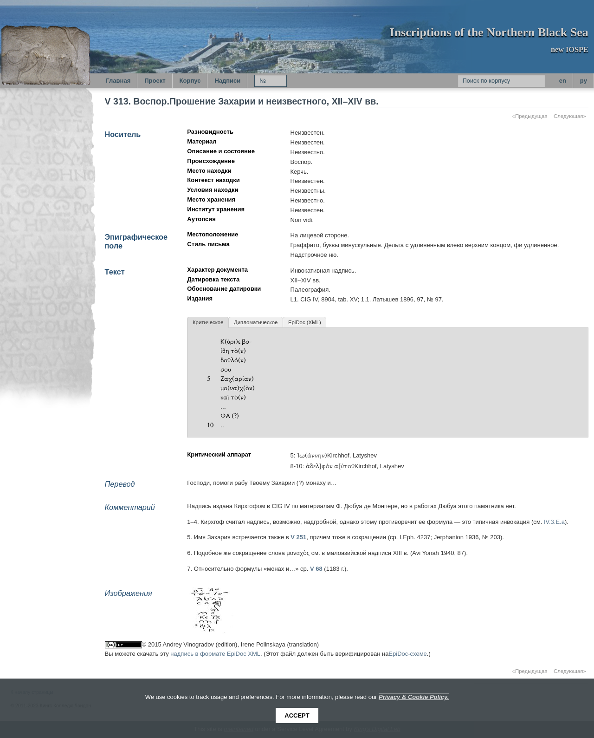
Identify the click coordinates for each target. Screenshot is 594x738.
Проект (154, 80)
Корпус (190, 80)
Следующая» (570, 116)
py (583, 80)
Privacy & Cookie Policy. (414, 696)
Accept (296, 715)
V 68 (316, 568)
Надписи (227, 80)
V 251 (298, 537)
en (562, 80)
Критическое (208, 322)
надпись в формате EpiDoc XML (215, 653)
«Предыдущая (530, 116)
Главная (118, 80)
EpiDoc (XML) (304, 322)
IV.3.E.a (554, 521)
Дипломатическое (256, 322)
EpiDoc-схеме (407, 653)
